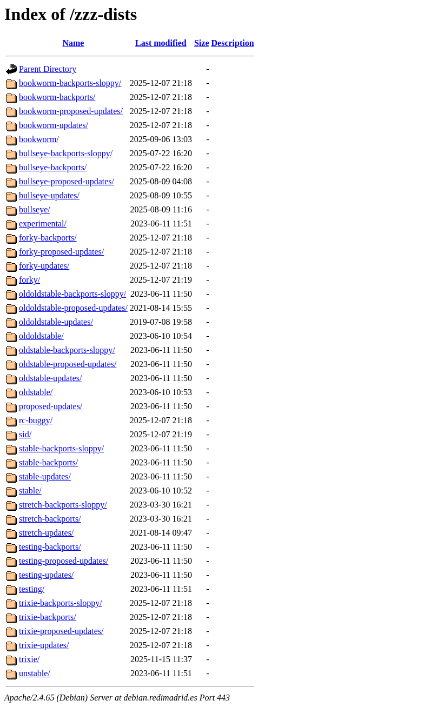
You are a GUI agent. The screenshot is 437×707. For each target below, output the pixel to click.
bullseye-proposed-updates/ (66, 181)
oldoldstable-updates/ (56, 321)
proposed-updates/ (50, 406)
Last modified (161, 43)
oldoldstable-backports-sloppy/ (72, 293)
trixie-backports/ (47, 617)
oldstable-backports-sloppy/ (67, 350)
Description (232, 43)
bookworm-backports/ (57, 97)
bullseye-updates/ (49, 195)
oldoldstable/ (41, 336)
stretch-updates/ (46, 532)
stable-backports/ (48, 462)
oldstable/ (35, 392)
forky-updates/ (44, 265)
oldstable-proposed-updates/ (67, 364)
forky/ (29, 279)
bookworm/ (39, 139)
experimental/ (43, 223)
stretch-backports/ (50, 518)
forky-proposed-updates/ (61, 251)
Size (201, 43)
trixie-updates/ (44, 645)
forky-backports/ (48, 237)
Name (73, 43)
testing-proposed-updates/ (63, 560)
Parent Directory (47, 69)
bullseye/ (34, 209)
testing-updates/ (46, 574)
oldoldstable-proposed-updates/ (73, 307)
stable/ (30, 490)
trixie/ (29, 659)
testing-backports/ (50, 546)
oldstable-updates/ (50, 378)
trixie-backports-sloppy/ (60, 603)
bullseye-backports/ (53, 167)
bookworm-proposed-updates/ (71, 111)
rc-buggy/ (35, 420)
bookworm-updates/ (53, 125)
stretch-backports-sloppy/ (63, 504)
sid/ (25, 434)
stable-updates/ (45, 476)
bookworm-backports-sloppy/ (70, 83)
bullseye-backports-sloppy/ (65, 153)
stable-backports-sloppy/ (61, 448)
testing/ (31, 588)
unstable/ (34, 673)
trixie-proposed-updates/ (61, 631)
